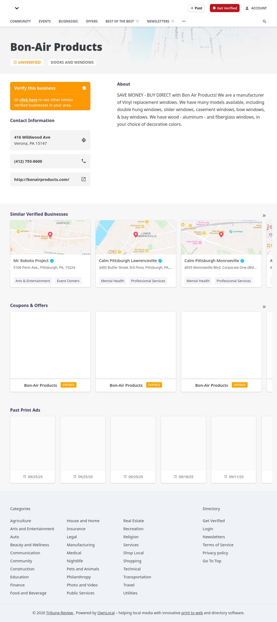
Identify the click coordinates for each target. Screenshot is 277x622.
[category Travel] (128, 584)
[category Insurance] (76, 528)
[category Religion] (130, 536)
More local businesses (264, 215)
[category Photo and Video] (82, 584)
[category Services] (130, 544)
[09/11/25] (233, 449)
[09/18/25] (183, 449)
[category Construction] (22, 568)
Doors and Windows (72, 62)
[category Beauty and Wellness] (29, 544)
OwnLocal (106, 612)
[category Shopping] (132, 560)
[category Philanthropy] (79, 576)
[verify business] (225, 8)
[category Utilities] (130, 593)
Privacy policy (215, 552)
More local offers (264, 307)
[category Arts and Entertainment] (32, 528)
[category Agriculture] (20, 520)
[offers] (92, 21)
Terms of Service (218, 544)
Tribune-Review (60, 612)
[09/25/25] (32, 449)
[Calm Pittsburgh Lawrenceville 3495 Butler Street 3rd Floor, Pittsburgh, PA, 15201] (136, 246)
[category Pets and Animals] (83, 568)
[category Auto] (14, 536)
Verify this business (50, 88)
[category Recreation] (133, 528)
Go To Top (212, 560)
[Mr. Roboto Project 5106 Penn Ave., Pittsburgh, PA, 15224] (50, 246)
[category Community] (21, 560)
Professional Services (148, 280)
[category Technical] (132, 568)
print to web (192, 612)
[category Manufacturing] (81, 544)
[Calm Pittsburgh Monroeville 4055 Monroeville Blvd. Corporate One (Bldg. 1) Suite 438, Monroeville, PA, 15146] (221, 246)
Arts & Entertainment (33, 280)
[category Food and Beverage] (28, 593)
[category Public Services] (81, 593)
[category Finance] (17, 584)
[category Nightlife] (75, 560)
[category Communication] (25, 552)
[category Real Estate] (133, 520)
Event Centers (68, 280)
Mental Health (112, 280)
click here (29, 99)
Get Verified (214, 520)
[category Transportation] (137, 576)
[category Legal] (72, 536)
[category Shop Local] (133, 552)
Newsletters (214, 536)
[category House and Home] (83, 520)
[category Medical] (74, 552)
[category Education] (19, 576)
